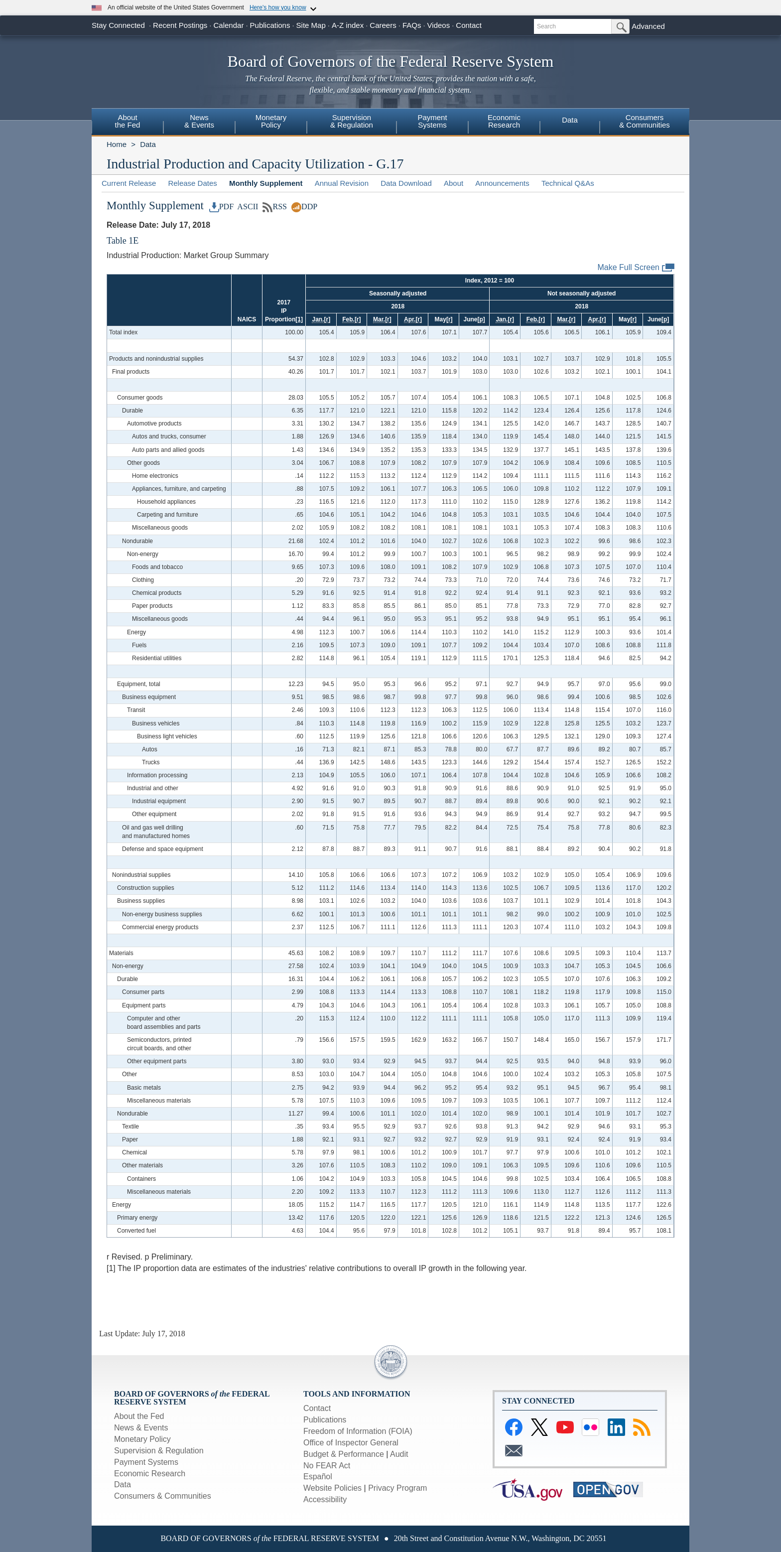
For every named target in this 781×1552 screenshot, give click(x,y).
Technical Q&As (567, 183)
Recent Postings (180, 25)
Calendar (229, 25)
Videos (438, 25)
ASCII (247, 206)
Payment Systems (146, 1462)
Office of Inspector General (350, 1442)
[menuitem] (127, 123)
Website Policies (332, 1488)
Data (570, 120)
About (453, 183)
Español (317, 1476)
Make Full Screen (636, 268)
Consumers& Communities (644, 121)
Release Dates (192, 183)
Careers (383, 25)
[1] (299, 319)
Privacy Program (397, 1488)
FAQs (411, 25)
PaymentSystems (432, 121)
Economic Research (149, 1473)
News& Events (199, 121)
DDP (304, 206)
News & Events (141, 1427)
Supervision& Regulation (351, 121)
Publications (270, 25)
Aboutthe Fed (127, 121)
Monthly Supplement (266, 183)
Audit (399, 1454)
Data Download (406, 183)
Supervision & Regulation (159, 1450)
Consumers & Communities (162, 1496)
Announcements (502, 183)
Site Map (311, 25)
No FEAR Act (326, 1465)
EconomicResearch (504, 121)
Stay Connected (118, 25)
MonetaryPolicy (271, 121)
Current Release (129, 183)
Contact (469, 25)
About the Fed (139, 1416)
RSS (274, 206)
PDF (221, 206)
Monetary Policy (142, 1439)
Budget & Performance (343, 1454)
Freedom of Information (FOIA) (357, 1431)
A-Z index (348, 25)
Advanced (648, 26)
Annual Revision (342, 183)
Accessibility (325, 1499)
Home (117, 144)
